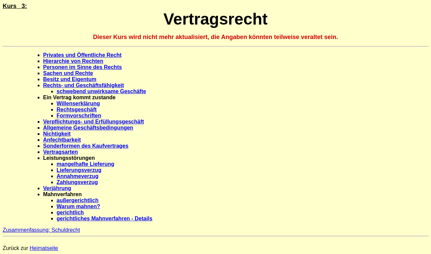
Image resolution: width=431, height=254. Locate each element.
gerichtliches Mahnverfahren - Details (105, 218)
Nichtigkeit (57, 134)
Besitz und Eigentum (69, 79)
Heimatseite (44, 248)
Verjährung (57, 188)
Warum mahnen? (78, 206)
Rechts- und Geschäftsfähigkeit (83, 85)
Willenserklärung (78, 103)
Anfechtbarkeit (62, 140)
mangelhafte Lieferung (85, 164)
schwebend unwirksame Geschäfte (101, 91)
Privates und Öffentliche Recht (82, 55)
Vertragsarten (60, 152)
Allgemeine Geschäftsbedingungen (88, 128)
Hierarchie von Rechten (73, 61)
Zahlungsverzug (77, 182)
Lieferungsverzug (79, 170)
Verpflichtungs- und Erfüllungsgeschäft (93, 121)
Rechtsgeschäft (77, 109)
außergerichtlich (77, 200)
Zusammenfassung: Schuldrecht (41, 230)
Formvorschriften (79, 115)
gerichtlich (70, 212)
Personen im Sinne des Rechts (82, 67)
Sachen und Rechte (68, 73)
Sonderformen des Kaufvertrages (85, 146)
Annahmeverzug (77, 176)
